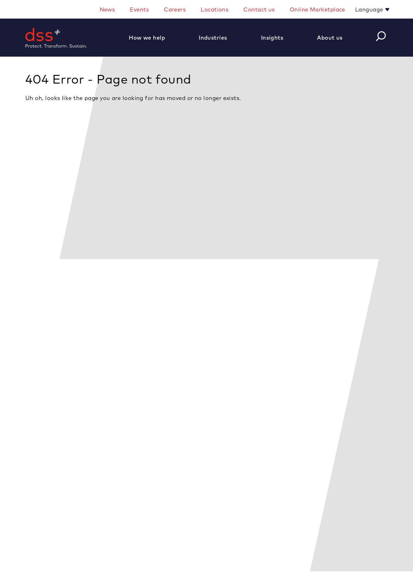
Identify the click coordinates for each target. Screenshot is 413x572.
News (107, 9)
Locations (214, 9)
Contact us (259, 9)
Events (139, 9)
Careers (175, 9)
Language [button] (370, 9)
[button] (150, 38)
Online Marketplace (317, 9)
